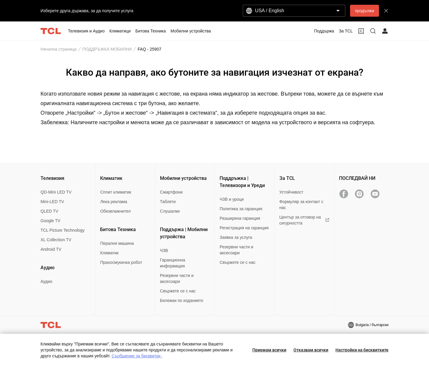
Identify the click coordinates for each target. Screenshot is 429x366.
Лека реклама (113, 201)
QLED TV (49, 211)
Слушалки (170, 211)
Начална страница (59, 49)
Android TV (51, 249)
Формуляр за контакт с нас (301, 204)
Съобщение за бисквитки (137, 355)
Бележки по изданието (181, 300)
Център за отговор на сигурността (304, 220)
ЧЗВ (164, 250)
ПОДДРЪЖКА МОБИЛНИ (107, 49)
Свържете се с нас (178, 291)
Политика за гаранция (241, 208)
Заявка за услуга (236, 237)
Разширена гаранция (240, 218)
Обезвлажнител (115, 211)
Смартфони (171, 192)
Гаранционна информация (172, 263)
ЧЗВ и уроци (232, 199)
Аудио (46, 281)
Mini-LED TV (52, 201)
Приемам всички (269, 350)
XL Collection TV (56, 239)
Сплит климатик (115, 192)
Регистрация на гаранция (244, 227)
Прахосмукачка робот (121, 262)
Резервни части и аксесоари (177, 278)
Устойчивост (291, 192)
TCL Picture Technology (63, 230)
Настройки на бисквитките (361, 350)
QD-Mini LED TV (56, 192)
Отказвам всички (310, 350)
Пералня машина (117, 243)
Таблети (168, 201)
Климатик (109, 252)
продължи (364, 10)
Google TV (50, 220)
